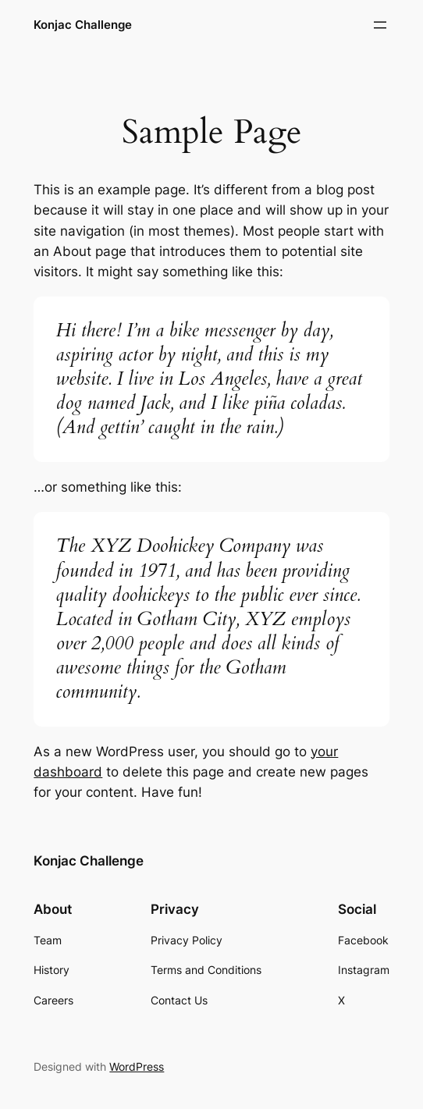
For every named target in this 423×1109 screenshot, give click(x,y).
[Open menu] (380, 25)
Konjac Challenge (83, 24)
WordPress (136, 1066)
